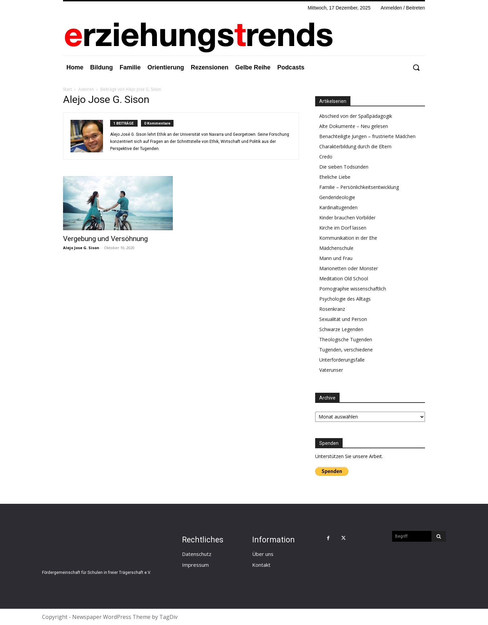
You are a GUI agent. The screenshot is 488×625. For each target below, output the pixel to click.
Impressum (195, 564)
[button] (416, 68)
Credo (325, 156)
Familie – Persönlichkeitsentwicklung (359, 187)
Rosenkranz (332, 309)
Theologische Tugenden (345, 339)
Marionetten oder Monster (348, 268)
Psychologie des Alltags (345, 299)
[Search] (438, 536)
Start (67, 89)
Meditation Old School (343, 278)
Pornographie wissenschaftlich (352, 288)
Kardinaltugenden (338, 207)
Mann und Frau (335, 258)
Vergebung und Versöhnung (105, 239)
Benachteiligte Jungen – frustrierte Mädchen (367, 136)
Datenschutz (196, 554)
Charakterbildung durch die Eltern (355, 146)
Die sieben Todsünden (343, 167)
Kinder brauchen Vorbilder (347, 217)
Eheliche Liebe (334, 177)
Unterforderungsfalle (342, 360)
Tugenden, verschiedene (346, 349)
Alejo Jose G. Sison (81, 247)
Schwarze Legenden (341, 329)
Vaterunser (331, 370)
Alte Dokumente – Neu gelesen (353, 126)
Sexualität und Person (343, 319)
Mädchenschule (336, 248)
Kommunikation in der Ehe (348, 238)
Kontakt (261, 564)
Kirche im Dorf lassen (342, 227)
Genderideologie (337, 197)
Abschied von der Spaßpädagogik (355, 116)
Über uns (262, 554)
